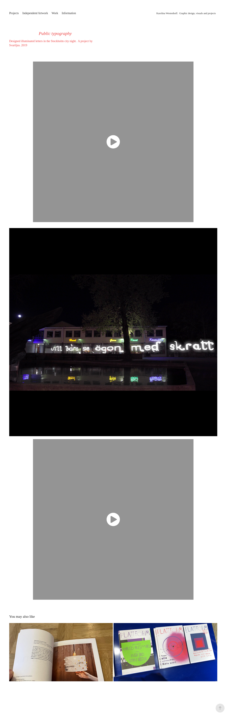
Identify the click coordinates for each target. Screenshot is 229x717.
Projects (14, 13)
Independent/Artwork (35, 13)
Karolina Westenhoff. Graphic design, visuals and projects (186, 13)
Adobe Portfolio (121, 700)
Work (55, 13)
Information (69, 13)
